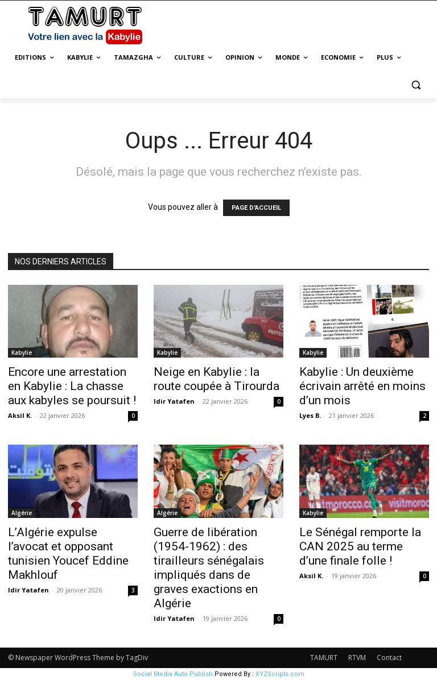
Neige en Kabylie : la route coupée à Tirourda (216, 379)
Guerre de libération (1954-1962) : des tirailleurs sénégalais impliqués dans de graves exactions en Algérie (209, 567)
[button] (415, 85)
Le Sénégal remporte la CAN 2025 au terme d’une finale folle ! (360, 546)
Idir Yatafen (174, 401)
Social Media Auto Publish (173, 674)
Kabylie (21, 352)
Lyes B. (310, 415)
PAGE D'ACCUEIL (256, 208)
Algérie (21, 513)
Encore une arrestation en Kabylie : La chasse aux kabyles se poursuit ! (72, 386)
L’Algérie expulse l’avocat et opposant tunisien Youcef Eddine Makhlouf (68, 553)
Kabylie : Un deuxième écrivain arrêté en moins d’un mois (362, 386)
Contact (389, 657)
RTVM (357, 657)
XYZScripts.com (279, 674)
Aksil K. (20, 415)
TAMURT (323, 657)
